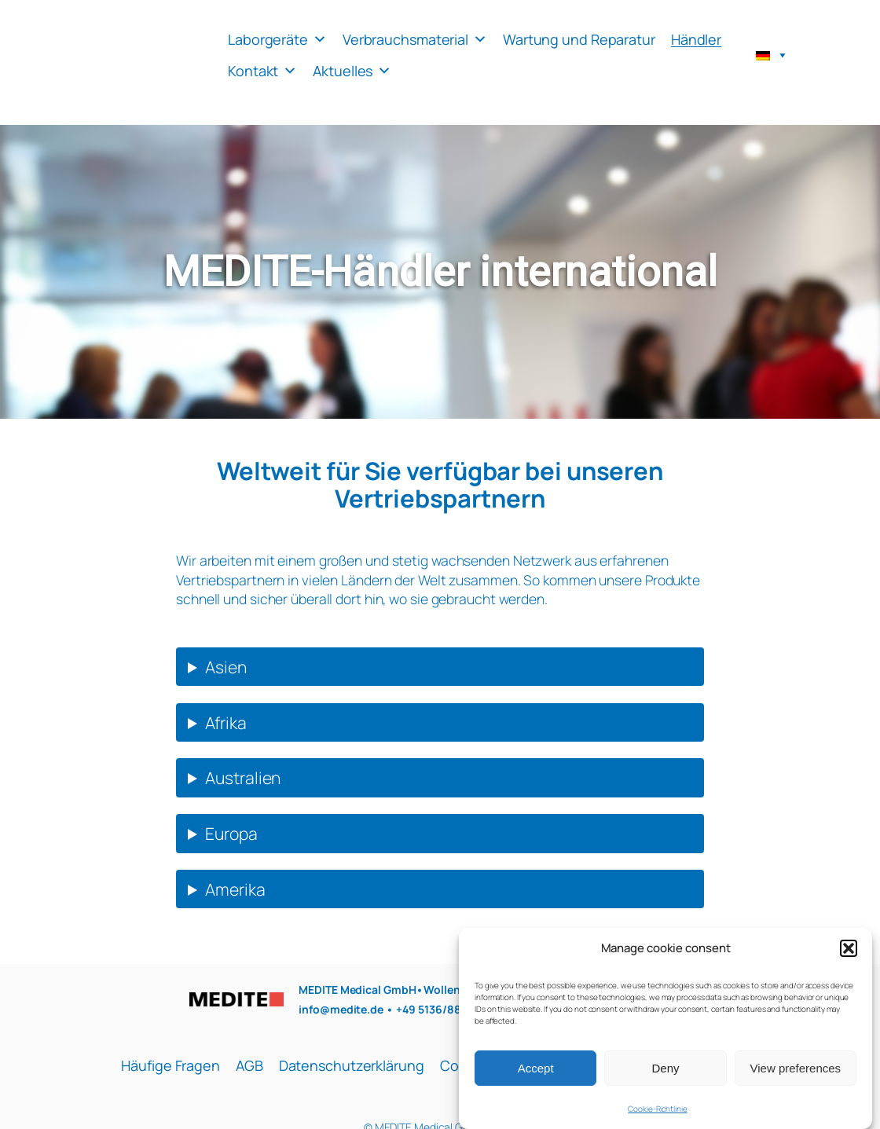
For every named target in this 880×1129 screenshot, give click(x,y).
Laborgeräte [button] (277, 39)
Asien (226, 666)
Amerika (235, 889)
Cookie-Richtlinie (657, 1120)
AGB (249, 1065)
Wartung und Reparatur (579, 39)
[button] (848, 959)
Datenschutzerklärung (351, 1065)
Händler (696, 39)
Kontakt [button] (262, 70)
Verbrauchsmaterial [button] (415, 39)
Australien (242, 777)
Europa (231, 833)
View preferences (796, 1079)
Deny (665, 1079)
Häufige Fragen (170, 1065)
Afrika (225, 722)
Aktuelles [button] (352, 70)
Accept (536, 1079)
